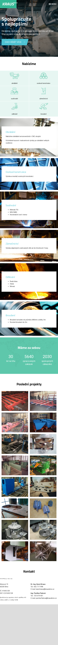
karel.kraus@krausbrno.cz (45, 589)
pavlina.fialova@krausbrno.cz (46, 598)
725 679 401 (38, 596)
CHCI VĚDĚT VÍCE (13, 42)
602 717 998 (38, 587)
